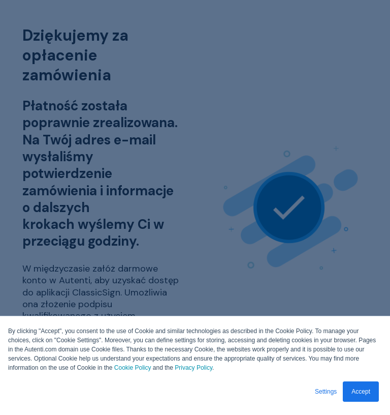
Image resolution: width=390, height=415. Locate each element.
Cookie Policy (132, 367)
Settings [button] (326, 391)
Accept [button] (360, 391)
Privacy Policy (193, 367)
